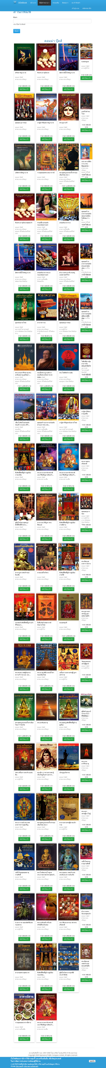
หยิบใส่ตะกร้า (24, 89)
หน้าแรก (33, 3)
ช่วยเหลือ (56, 3)
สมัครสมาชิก (86, 8)
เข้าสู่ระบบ (75, 8)
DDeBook (22, 3)
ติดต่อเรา (65, 3)
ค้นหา (15, 17)
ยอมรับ (92, 1062)
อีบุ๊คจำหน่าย (44, 3)
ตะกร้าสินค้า (76, 3)
